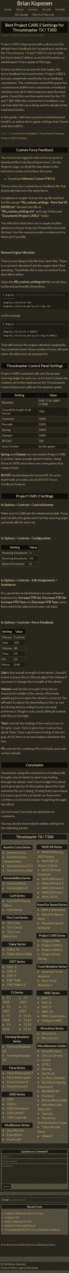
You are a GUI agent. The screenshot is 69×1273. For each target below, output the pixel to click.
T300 (38, 51)
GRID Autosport (18, 1106)
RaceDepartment (39, 160)
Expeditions (15, 1133)
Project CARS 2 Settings (14, 136)
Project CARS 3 (52, 948)
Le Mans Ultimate (53, 1076)
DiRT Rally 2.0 (16, 983)
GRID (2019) (15, 1111)
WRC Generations (54, 1014)
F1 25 (27, 1027)
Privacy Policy (8, 1267)
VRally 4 (47, 1134)
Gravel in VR (12, 1219)
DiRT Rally (14, 978)
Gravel (46, 1058)
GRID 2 (12, 1102)
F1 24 (27, 1023)
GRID (10, 1097)
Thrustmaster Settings (51, 131)
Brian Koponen (34, 3)
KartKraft (48, 1071)
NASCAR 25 (50, 895)
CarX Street (15, 908)
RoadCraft (14, 1137)
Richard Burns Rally (54, 1098)
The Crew (13, 921)
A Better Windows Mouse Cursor (24, 1215)
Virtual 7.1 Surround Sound (20, 1227)
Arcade (46, 9)
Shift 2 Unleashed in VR (18, 1223)
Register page (10, 165)
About (20, 9)
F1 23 (27, 1018)
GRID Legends (16, 1115)
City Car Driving (52, 1053)
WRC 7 (46, 996)
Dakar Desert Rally (19, 952)
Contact (33, 9)
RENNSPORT (51, 1089)
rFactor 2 (48, 1094)
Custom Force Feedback (24, 131)
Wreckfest (49, 1032)
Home (7, 9)
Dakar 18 (13, 947)
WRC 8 (46, 1001)
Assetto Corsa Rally (20, 868)
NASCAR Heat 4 (52, 886)
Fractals (60, 9)
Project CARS (51, 939)
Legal (20, 1267)
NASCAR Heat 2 (52, 877)
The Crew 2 (14, 925)
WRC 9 (46, 1005)
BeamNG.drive (52, 1049)
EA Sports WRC (52, 1019)
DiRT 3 (11, 965)
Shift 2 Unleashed (53, 908)
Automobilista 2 (17, 886)
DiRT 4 (11, 969)
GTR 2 (46, 1062)
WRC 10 (47, 1010)
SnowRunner (15, 1128)
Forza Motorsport (19, 1075)
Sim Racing (21, 14)
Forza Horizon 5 (17, 1084)
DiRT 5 (11, 974)
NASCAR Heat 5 (52, 890)
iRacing (46, 1067)
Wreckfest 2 (50, 1036)
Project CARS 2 (11, 42)
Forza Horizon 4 (17, 1080)
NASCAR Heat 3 (52, 881)
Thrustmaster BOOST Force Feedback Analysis (32, 1231)
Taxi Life (47, 1112)
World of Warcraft (43, 14)
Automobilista (16, 881)
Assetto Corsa (16, 850)
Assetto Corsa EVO (20, 864)
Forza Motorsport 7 (20, 1071)
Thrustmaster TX (17, 51)
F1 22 (27, 1014)
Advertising (31, 1267)
